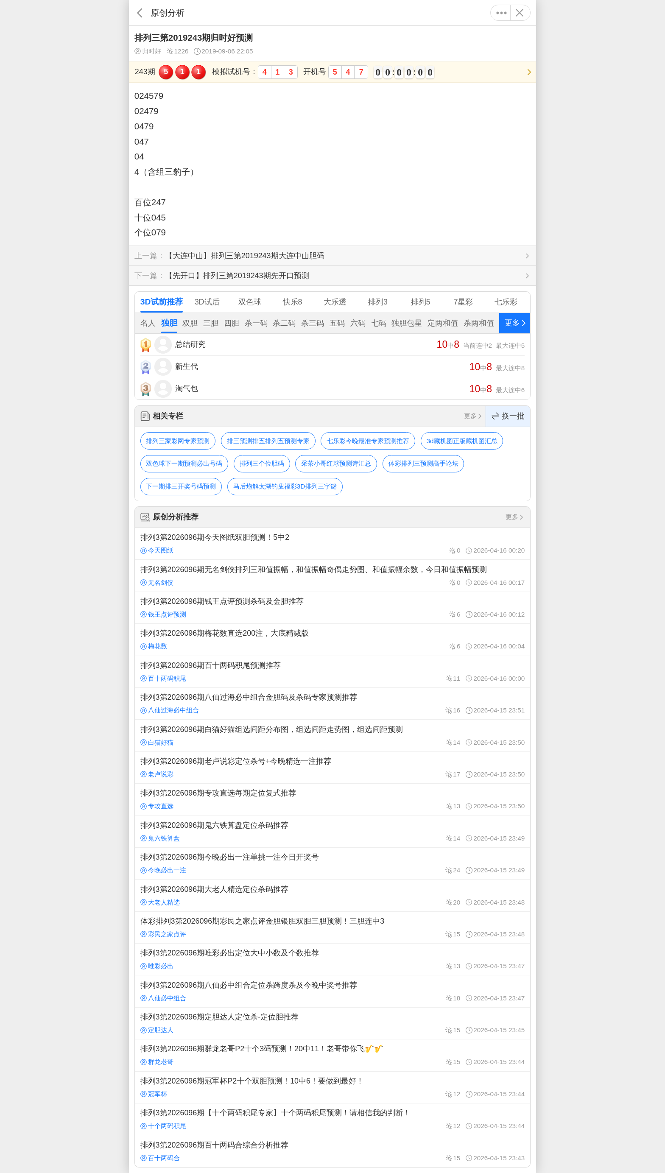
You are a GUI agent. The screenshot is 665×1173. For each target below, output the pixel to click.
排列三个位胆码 (262, 463)
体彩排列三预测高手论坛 (423, 463)
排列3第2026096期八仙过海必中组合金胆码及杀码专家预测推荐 (332, 703)
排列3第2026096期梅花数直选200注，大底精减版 (332, 639)
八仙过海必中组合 (169, 710)
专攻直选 (156, 806)
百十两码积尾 (163, 678)
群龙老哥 (156, 1061)
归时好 (147, 51)
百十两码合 (160, 1158)
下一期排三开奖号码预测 (181, 486)
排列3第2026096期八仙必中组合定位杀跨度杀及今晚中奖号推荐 (332, 991)
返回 (140, 12)
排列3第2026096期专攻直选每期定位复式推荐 (332, 799)
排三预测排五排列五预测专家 (268, 440)
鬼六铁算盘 (160, 838)
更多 (501, 12)
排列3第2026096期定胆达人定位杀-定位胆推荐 (332, 1023)
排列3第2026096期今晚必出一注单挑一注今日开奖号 (332, 863)
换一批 (508, 416)
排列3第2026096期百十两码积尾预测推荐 (332, 671)
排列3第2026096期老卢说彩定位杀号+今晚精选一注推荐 (332, 767)
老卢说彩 (156, 774)
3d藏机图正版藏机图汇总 (462, 440)
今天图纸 (156, 550)
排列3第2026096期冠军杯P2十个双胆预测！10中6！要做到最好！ (332, 1087)
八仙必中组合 (163, 998)
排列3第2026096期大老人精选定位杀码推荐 (332, 895)
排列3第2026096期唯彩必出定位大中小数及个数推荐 (332, 959)
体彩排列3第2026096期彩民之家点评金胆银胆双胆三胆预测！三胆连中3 (332, 927)
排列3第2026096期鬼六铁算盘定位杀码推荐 (332, 831)
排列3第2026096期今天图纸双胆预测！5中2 (332, 543)
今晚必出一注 (163, 870)
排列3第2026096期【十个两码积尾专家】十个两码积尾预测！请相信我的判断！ (332, 1119)
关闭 (519, 12)
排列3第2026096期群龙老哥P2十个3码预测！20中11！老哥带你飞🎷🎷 (332, 1055)
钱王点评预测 (163, 614)
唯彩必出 (156, 965)
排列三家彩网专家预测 (178, 440)
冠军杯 (153, 1094)
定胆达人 (156, 1029)
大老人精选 (160, 902)
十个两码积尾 (163, 1125)
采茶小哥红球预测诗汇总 (336, 463)
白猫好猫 (156, 742)
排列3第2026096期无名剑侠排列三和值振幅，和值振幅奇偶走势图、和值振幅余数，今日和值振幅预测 (332, 575)
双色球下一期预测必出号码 (184, 463)
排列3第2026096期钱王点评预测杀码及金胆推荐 (332, 607)
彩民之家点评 (163, 934)
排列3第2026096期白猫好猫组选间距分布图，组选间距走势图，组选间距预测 (332, 735)
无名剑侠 (156, 582)
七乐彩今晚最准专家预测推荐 (368, 440)
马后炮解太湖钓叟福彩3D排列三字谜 (285, 486)
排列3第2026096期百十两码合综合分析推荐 (332, 1151)
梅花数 (153, 646)
